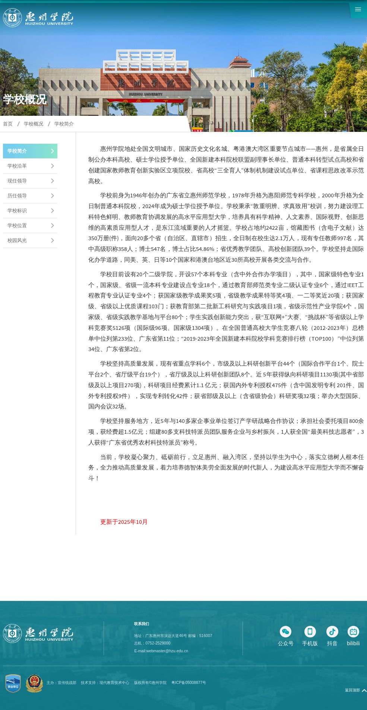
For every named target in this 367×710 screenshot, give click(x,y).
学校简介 (64, 124)
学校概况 (33, 124)
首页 (8, 124)
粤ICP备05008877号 (188, 683)
